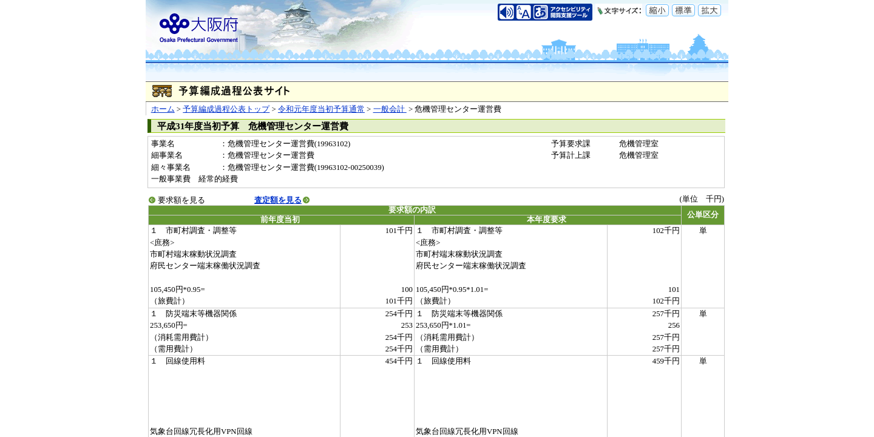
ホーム (163, 109)
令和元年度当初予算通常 (321, 109)
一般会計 (390, 109)
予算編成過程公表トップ (226, 109)
